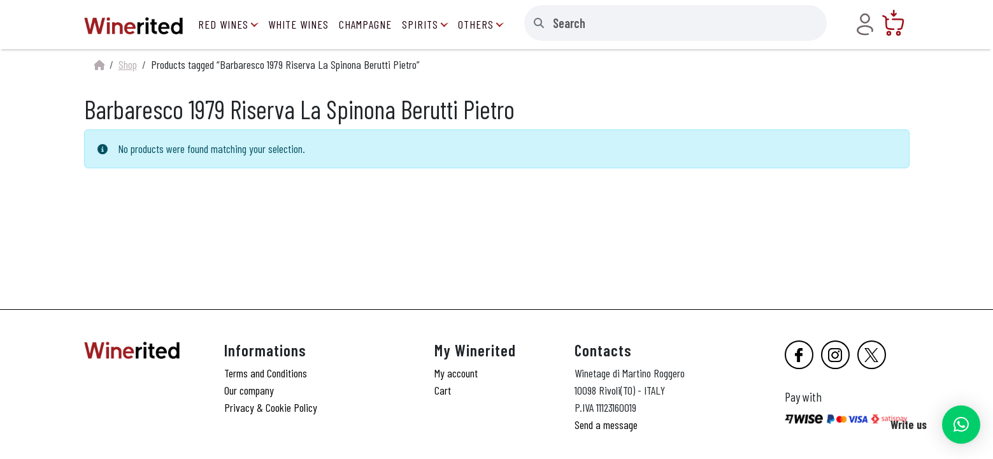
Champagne (365, 24)
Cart (442, 390)
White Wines (298, 24)
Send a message (606, 425)
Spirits (420, 24)
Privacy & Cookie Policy (270, 407)
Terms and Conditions (265, 373)
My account (456, 373)
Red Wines (223, 24)
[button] (961, 424)
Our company (249, 390)
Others (476, 24)
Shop (127, 64)
